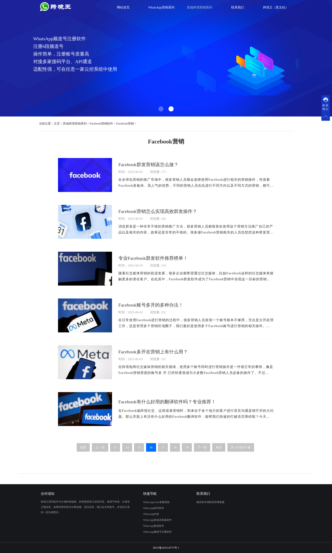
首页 (83, 453)
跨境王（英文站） (275, 7)
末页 (219, 453)
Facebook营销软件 (101, 123)
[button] (160, 108)
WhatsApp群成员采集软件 (153, 519)
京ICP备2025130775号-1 (166, 547)
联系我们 (237, 7)
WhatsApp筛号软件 (149, 508)
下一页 (202, 453)
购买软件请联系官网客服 (214, 502)
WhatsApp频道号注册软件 (153, 531)
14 (127, 453)
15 (139, 453)
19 (186, 453)
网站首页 (123, 7)
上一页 (100, 453)
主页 (57, 123)
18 (175, 453)
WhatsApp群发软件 (149, 525)
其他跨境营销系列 (75, 123)
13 (115, 453)
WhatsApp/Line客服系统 (152, 502)
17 (163, 453)
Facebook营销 (125, 123)
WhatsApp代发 (147, 514)
